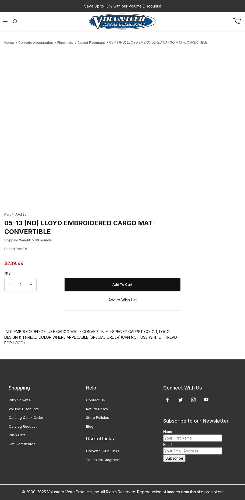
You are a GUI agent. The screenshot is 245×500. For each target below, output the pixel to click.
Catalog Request (23, 426)
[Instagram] (193, 399)
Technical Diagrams (103, 460)
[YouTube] (206, 399)
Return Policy (97, 409)
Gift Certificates (22, 444)
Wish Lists (17, 435)
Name (168, 431)
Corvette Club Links (102, 451)
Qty (7, 273)
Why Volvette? (21, 400)
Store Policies (97, 417)
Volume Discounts (24, 409)
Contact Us (95, 400)
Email (167, 444)
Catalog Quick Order (26, 417)
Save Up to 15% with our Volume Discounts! (122, 6)
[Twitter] (180, 399)
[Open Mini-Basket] (239, 21)
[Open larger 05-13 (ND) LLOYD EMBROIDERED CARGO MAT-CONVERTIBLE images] (92, 127)
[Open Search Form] (15, 22)
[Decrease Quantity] (10, 284)
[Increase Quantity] (31, 284)
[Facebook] (167, 399)
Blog (89, 426)
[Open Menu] (5, 22)
